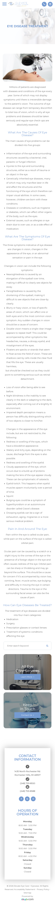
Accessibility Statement (24, 889)
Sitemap (27, 893)
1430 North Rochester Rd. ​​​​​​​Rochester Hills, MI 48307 (27, 773)
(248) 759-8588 (27, 791)
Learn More (26, 677)
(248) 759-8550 (27, 783)
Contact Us (26, 715)
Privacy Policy (43, 889)
